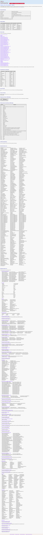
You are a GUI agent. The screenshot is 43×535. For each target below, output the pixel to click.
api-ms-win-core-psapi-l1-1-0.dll (3, 53)
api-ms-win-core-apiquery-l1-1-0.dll (4, 65)
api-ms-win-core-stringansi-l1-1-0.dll (4, 60)
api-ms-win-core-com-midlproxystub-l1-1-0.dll (5, 46)
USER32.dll (1, 61)
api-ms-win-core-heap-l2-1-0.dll (3, 50)
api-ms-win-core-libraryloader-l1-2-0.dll (4, 39)
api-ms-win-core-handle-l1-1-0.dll (4, 42)
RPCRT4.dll (1, 45)
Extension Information (22, 534)
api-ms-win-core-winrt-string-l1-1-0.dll (6, 395)
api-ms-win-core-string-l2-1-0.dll (3, 41)
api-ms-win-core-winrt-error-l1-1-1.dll (6, 420)
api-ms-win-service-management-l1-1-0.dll (5, 63)
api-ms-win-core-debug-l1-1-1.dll (4, 51)
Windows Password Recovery (29, 534)
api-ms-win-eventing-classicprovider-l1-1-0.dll (5, 52)
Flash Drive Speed (17, 534)
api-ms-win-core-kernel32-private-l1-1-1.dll (5, 58)
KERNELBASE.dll (2, 36)
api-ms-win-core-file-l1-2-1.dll (3, 40)
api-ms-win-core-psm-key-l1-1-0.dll (4, 62)
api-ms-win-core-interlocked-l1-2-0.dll (4, 47)
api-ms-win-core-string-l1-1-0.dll (5, 349)
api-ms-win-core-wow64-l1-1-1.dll (4, 37)
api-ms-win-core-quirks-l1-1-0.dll (4, 64)
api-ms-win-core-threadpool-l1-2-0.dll (4, 48)
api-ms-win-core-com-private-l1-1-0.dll (4, 56)
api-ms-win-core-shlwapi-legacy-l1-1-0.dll (5, 59)
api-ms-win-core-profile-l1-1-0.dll (5, 430)
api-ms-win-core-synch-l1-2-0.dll (4, 38)
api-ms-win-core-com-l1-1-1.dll (3, 34)
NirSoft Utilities (22, 3)
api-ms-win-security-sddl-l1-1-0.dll (4, 54)
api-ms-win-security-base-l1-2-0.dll (4, 49)
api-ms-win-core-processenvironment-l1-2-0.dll (7, 410)
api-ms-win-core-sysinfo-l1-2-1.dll (4, 44)
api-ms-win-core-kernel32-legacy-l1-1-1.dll (6, 456)
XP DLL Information (12, 534)
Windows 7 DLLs (17, 3)
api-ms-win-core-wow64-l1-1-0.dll (4, 55)
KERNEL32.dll (3, 461)
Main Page (12, 3)
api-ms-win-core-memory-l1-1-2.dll (6, 424)
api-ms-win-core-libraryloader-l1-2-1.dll (6, 400)
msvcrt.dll (1, 35)
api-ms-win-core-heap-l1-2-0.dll (5, 316)
